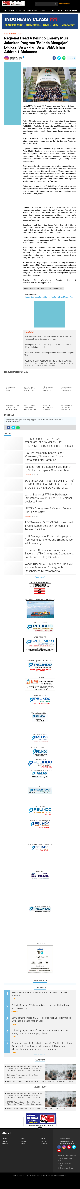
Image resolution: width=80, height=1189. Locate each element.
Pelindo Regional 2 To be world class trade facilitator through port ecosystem (41, 1007)
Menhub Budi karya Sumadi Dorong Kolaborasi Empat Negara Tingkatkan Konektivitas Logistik (49, 297)
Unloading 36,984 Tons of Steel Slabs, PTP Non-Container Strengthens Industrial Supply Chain (39, 1032)
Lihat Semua (40, 577)
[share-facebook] (54, 58)
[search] (46, 4)
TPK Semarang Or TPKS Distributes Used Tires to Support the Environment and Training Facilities (49, 526)
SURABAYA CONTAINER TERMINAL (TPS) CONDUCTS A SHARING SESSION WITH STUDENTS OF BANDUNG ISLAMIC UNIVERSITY (49, 484)
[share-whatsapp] (64, 58)
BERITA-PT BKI (20, 10)
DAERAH (4, 1138)
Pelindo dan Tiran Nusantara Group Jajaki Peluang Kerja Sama (22, 1076)
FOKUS (43, 1138)
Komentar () (71, 58)
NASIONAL (5, 1144)
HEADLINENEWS (32, 10)
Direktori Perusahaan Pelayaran (64, 1164)
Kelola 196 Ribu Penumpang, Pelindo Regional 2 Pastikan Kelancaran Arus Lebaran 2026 (40, 1082)
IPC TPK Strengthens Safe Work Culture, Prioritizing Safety (48, 510)
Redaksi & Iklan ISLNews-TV (67, 1155)
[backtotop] (40, 1128)
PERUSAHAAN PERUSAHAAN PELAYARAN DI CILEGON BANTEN (39, 994)
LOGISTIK (59, 10)
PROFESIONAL (58, 288)
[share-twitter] (59, 58)
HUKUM (4, 1141)
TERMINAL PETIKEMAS (67, 1144)
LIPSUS (52, 10)
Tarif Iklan (61, 1161)
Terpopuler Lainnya (40, 1055)
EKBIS (23, 1138)
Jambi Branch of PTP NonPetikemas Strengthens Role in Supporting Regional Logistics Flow (48, 498)
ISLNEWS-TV (44, 10)
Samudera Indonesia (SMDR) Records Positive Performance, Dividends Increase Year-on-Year (41, 1019)
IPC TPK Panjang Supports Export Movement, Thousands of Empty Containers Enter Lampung (44, 456)
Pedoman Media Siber (65, 1158)
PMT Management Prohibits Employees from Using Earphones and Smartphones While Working (49, 540)
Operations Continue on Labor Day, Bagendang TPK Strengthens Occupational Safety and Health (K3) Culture (49, 554)
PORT (23, 1144)
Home (5, 10)
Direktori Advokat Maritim (66, 1168)
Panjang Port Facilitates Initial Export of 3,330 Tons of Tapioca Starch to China (48, 468)
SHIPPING (44, 1144)
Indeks (11, 10)
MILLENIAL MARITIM (71, 10)
